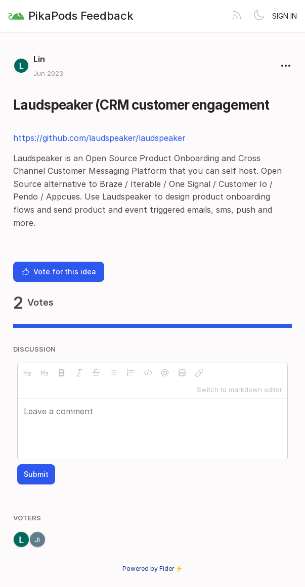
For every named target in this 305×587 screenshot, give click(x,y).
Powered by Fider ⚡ (152, 568)
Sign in (284, 16)
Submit (36, 474)
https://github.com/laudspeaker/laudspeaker (99, 138)
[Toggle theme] (259, 16)
